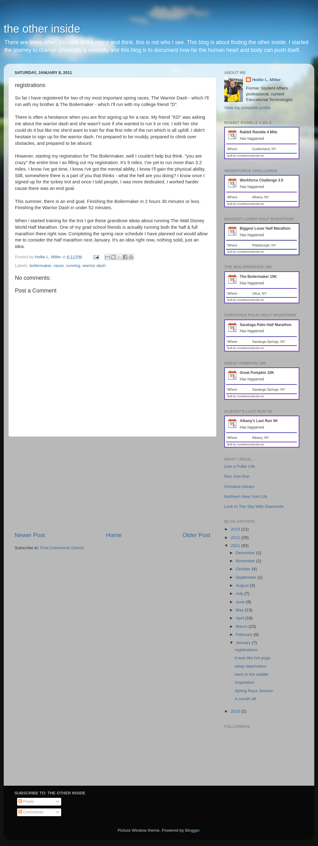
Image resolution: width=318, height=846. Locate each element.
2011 (236, 545)
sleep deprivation (250, 666)
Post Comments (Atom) (62, 547)
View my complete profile (247, 107)
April (240, 618)
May (240, 610)
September (246, 577)
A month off (245, 699)
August (243, 585)
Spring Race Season (254, 690)
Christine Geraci (239, 486)
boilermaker (40, 265)
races (59, 265)
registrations (246, 649)
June (241, 602)
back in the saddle (252, 674)
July (240, 593)
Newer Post (30, 535)
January (244, 642)
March (242, 626)
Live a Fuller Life (239, 466)
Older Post (196, 535)
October (244, 569)
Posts (26, 801)
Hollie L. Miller (266, 79)
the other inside (42, 28)
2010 (236, 711)
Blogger (192, 830)
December (246, 552)
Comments (30, 812)
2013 (236, 529)
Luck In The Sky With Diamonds (254, 506)
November (246, 561)
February (245, 634)
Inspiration (244, 682)
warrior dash (94, 265)
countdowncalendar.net (250, 155)
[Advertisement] (112, 484)
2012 (236, 537)
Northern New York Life (245, 496)
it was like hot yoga (252, 657)
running (73, 265)
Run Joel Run (237, 476)
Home (113, 535)
